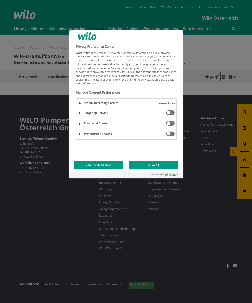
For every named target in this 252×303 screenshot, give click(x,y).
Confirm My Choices (98, 165)
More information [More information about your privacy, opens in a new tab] (86, 83)
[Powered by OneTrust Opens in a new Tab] (166, 175)
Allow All (153, 165)
